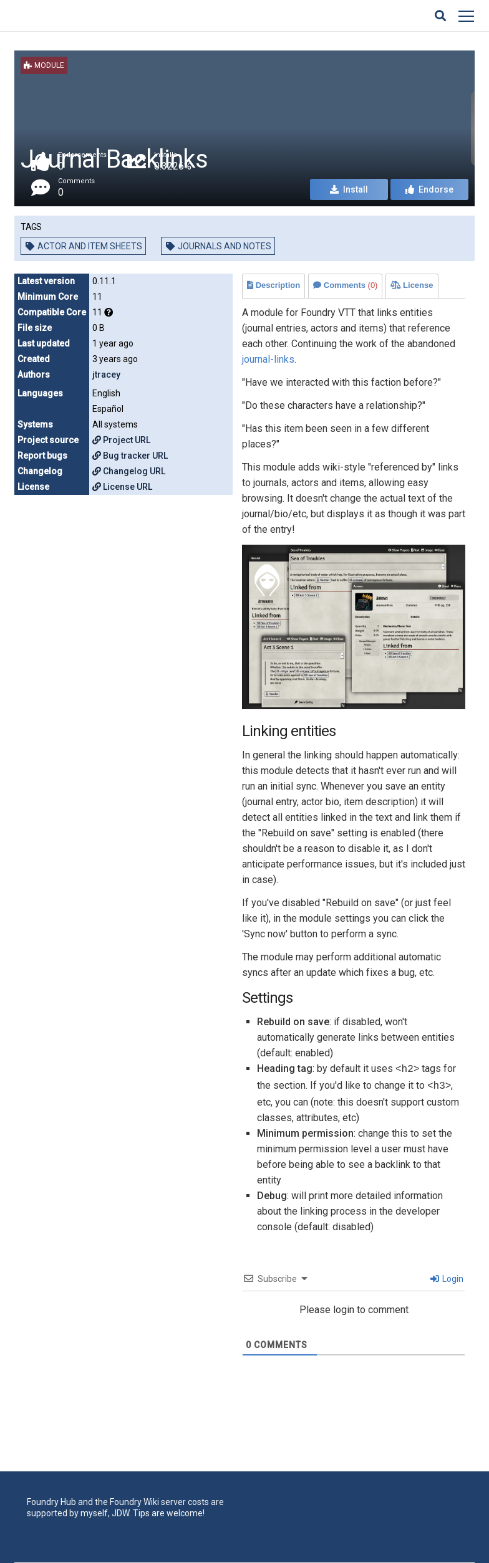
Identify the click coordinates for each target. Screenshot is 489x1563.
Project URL (121, 440)
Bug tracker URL (130, 456)
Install (349, 189)
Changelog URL (128, 471)
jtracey (106, 375)
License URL (122, 487)
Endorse (429, 189)
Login (446, 1279)
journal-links (268, 359)
